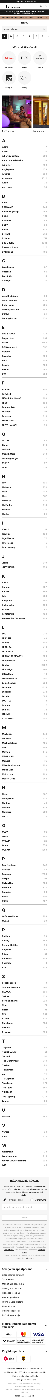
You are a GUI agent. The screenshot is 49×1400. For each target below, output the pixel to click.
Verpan (6, 1132)
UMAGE (6, 1116)
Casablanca (8, 267)
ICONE (5, 529)
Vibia (4, 1136)
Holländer (7, 505)
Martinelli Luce (9, 743)
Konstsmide (8, 613)
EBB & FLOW (8, 333)
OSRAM (6, 849)
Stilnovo (6, 1027)
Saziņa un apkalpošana (17, 1269)
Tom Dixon (7, 1083)
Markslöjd (7, 734)
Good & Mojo (8, 454)
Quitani (5, 921)
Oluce (5, 836)
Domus (5, 313)
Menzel (6, 761)
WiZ (4, 1165)
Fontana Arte (8, 407)
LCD (4, 633)
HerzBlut (6, 500)
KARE (5, 582)
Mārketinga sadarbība (13, 1283)
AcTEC (5, 151)
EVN (4, 374)
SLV (4, 1014)
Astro (5, 182)
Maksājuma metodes (12, 1288)
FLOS (4, 402)
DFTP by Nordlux (10, 309)
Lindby (5, 665)
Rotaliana (6, 958)
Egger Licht (8, 338)
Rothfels (6, 963)
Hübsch (6, 509)
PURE (5, 901)
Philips (5, 878)
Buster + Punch (10, 247)
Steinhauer (7, 1023)
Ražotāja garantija (11, 1315)
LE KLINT (6, 638)
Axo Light (7, 187)
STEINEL (6, 1018)
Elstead (6, 351)
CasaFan (6, 271)
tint (3, 1074)
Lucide (5, 696)
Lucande (6, 687)
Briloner (6, 238)
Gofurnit (6, 449)
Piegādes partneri (13, 1351)
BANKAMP (7, 207)
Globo (5, 445)
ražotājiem (29, 1258)
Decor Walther (9, 300)
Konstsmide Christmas (13, 618)
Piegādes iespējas (11, 1292)
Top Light (7, 1087)
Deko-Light (8, 305)
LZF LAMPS (8, 718)
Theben (6, 1065)
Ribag (5, 954)
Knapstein (7, 600)
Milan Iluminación (11, 765)
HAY (4, 482)
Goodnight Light (10, 458)
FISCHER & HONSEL (12, 398)
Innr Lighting (8, 547)
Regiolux (6, 949)
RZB (4, 967)
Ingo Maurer (8, 538)
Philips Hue (7, 883)
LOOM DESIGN (9, 678)
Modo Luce (7, 769)
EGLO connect (9, 347)
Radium (6, 936)
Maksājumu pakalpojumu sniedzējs (19, 1325)
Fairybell (6, 394)
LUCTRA (6, 700)
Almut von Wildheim (12, 160)
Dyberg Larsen (9, 318)
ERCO (5, 360)
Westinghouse (9, 1156)
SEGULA (6, 991)
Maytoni (6, 752)
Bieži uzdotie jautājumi (13, 1274)
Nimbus (6, 803)
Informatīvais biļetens (12, 1301)
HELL (4, 491)
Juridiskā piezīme (36, 1368)
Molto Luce (7, 774)
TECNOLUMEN (9, 1052)
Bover (5, 229)
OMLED (6, 840)
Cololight (6, 280)
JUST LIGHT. (8, 567)
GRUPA (5, 463)
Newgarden (8, 798)
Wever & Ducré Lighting (14, 1160)
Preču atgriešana (10, 1297)
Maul (4, 747)
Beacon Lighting (10, 211)
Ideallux (6, 534)
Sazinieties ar (8, 1279)
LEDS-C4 (6, 647)
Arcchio (6, 174)
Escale (5, 365)
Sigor (4, 1005)
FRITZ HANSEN (10, 425)
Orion (5, 845)
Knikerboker (8, 605)
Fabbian (6, 389)
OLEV (5, 832)
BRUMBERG (8, 243)
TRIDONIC (7, 1092)
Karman (6, 587)
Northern (6, 812)
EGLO (5, 342)
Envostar (6, 356)
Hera (4, 496)
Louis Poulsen (9, 683)
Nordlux (6, 807)
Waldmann (7, 1151)
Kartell (5, 591)
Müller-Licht (8, 778)
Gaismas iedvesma (11, 1310)
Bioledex (6, 220)
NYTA (5, 816)
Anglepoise (8, 169)
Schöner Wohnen (11, 987)
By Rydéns (7, 252)
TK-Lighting (8, 1078)
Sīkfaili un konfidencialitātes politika (33, 1372)
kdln (4, 596)
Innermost (7, 543)
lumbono (6, 705)
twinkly (5, 1101)
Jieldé (5, 562)
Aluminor (6, 165)
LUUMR (6, 714)
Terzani (6, 1056)
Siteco (5, 1009)
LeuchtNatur (8, 660)
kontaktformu (9, 1250)
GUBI (4, 467)
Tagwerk (6, 1047)
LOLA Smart (8, 674)
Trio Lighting (8, 1096)
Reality (5, 940)
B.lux (4, 202)
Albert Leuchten (10, 156)
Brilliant (6, 234)
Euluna (5, 369)
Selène (5, 996)
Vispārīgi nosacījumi (11, 1372)
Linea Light (7, 669)
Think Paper (8, 1069)
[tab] (24, 1292)
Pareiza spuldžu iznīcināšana (25, 1380)
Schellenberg (9, 982)
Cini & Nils (7, 276)
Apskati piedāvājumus (23, 13)
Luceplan (6, 691)
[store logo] (14, 6)
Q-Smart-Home (10, 916)
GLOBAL (6, 440)
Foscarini (6, 416)
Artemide (7, 178)
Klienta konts (8, 1306)
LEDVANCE (7, 651)
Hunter (5, 514)
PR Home (6, 887)
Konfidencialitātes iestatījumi (17, 1368)
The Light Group (10, 1060)
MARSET (6, 738)
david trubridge (10, 296)
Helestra (6, 487)
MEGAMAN (8, 756)
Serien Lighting (10, 1000)
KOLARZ (6, 609)
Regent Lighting (10, 945)
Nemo (5, 794)
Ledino (5, 642)
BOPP (5, 225)
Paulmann (7, 874)
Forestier (6, 411)
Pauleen (6, 869)
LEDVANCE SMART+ (12, 656)
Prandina (6, 892)
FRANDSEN (8, 420)
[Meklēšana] (41, 6)
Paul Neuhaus (9, 865)
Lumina (6, 709)
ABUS (5, 147)
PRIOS (5, 896)
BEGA (5, 216)
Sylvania (6, 1032)
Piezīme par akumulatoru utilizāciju (25, 1376)
